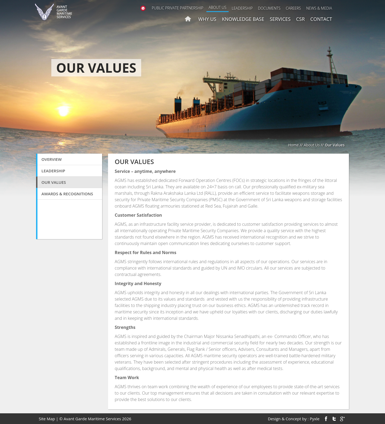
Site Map (47, 418)
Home (293, 144)
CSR (300, 19)
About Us (217, 7)
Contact (321, 19)
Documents (269, 8)
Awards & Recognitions (67, 193)
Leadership (242, 8)
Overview (51, 159)
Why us (207, 19)
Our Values (53, 182)
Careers (293, 8)
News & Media (319, 8)
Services (280, 19)
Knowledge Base (243, 19)
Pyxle (314, 418)
